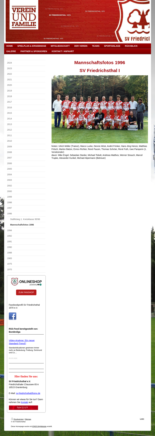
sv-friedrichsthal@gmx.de (28, 393)
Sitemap (28, 419)
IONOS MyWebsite (39, 426)
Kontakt (24, 402)
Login (142, 419)
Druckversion (17, 419)
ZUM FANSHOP (26, 292)
